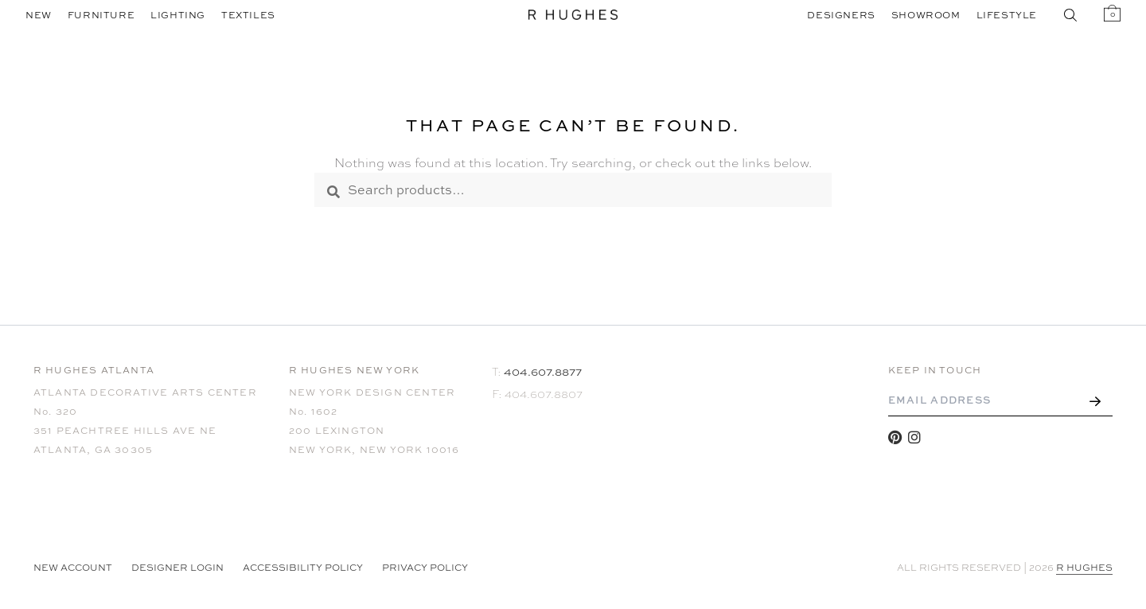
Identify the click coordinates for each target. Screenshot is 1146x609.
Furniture (101, 15)
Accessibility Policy (303, 567)
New (38, 15)
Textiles (248, 15)
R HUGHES (1084, 567)
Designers (841, 15)
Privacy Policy (425, 567)
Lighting (177, 15)
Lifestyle (1006, 15)
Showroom (926, 15)
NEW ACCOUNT (72, 567)
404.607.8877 (543, 371)
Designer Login (177, 567)
